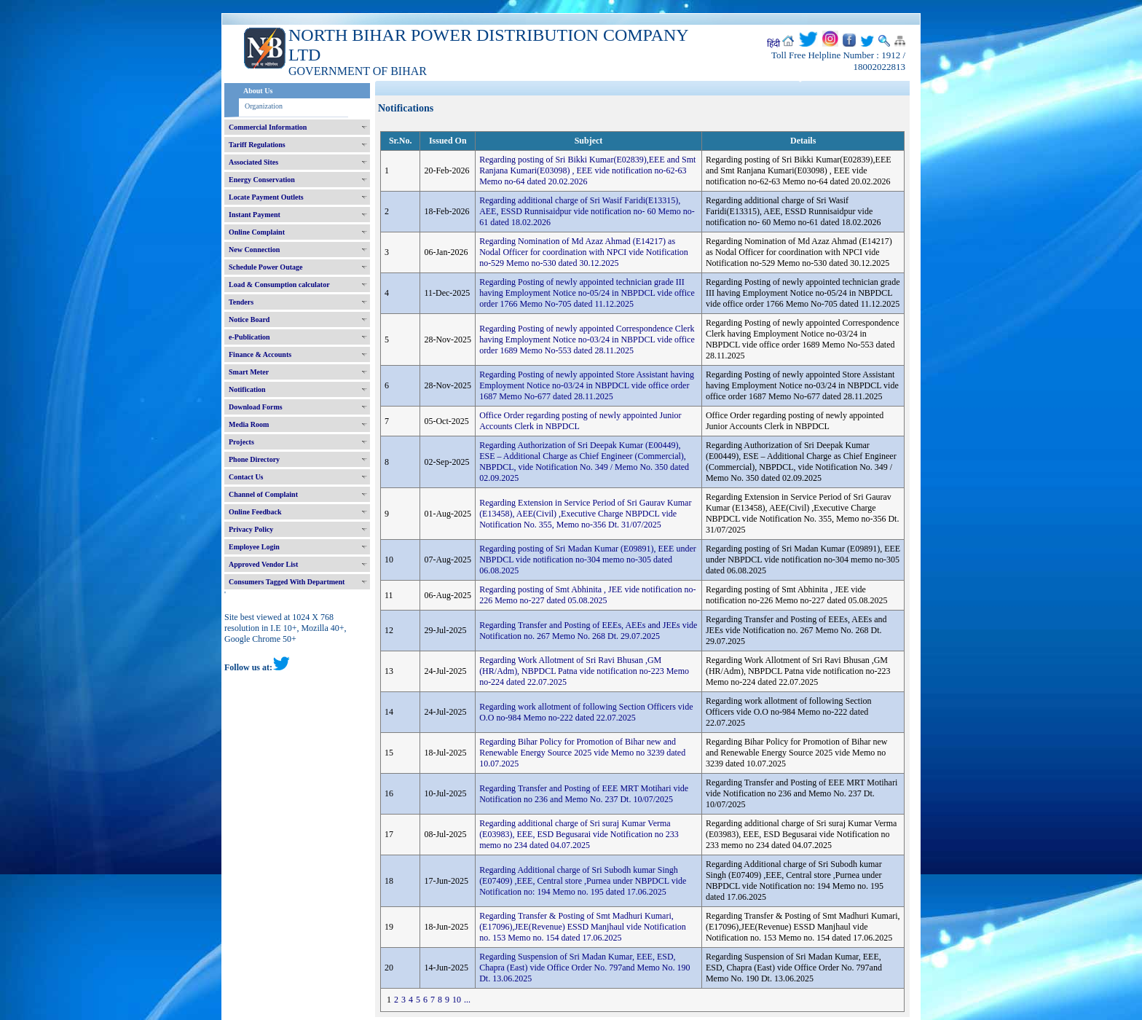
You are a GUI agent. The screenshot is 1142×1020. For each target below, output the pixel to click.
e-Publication (249, 337)
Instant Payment (254, 215)
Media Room (249, 424)
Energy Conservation (262, 180)
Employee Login (254, 547)
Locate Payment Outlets (266, 197)
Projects (241, 442)
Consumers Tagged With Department (286, 582)
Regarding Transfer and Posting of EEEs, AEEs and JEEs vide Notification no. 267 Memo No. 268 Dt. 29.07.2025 (588, 630)
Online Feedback (255, 512)
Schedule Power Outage (265, 267)
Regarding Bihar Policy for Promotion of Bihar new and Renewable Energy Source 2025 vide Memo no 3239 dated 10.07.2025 (582, 753)
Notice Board (249, 319)
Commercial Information (268, 127)
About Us (257, 91)
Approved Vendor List (263, 564)
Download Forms (256, 407)
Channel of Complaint (263, 494)
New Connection (254, 250)
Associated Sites (253, 162)
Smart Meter (249, 372)
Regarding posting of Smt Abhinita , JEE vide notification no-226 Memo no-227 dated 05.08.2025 (587, 594)
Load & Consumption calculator (279, 284)
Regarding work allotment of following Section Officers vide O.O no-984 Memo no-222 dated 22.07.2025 (586, 712)
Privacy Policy (251, 529)
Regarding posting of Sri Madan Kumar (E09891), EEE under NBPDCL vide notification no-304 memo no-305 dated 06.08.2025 (587, 560)
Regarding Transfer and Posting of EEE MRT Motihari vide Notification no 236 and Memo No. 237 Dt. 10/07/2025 (583, 793)
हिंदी (773, 44)
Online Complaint (257, 232)
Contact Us (246, 477)
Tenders (241, 302)
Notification (247, 389)
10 (456, 999)
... (467, 999)
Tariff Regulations (257, 145)
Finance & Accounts (260, 354)
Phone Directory (254, 459)
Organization (264, 106)
